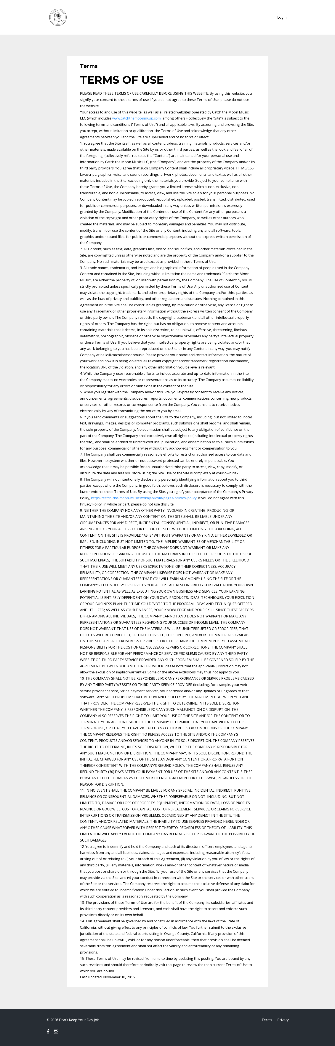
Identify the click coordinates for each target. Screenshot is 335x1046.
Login (282, 17)
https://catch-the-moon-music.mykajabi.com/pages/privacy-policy (144, 498)
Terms (266, 1019)
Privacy (283, 1019)
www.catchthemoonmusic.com (136, 118)
